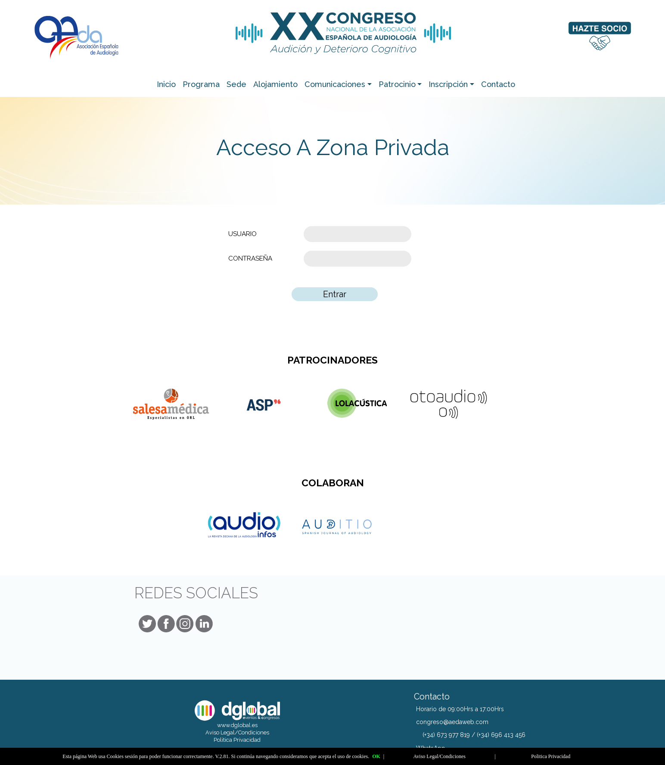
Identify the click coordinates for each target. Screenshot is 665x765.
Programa (201, 84)
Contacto (498, 84)
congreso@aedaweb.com (452, 721)
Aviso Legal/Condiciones (237, 732)
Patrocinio (397, 84)
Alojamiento (275, 84)
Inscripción (448, 84)
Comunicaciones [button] (335, 84)
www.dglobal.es (237, 725)
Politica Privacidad (237, 740)
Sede (236, 84)
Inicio (166, 84)
